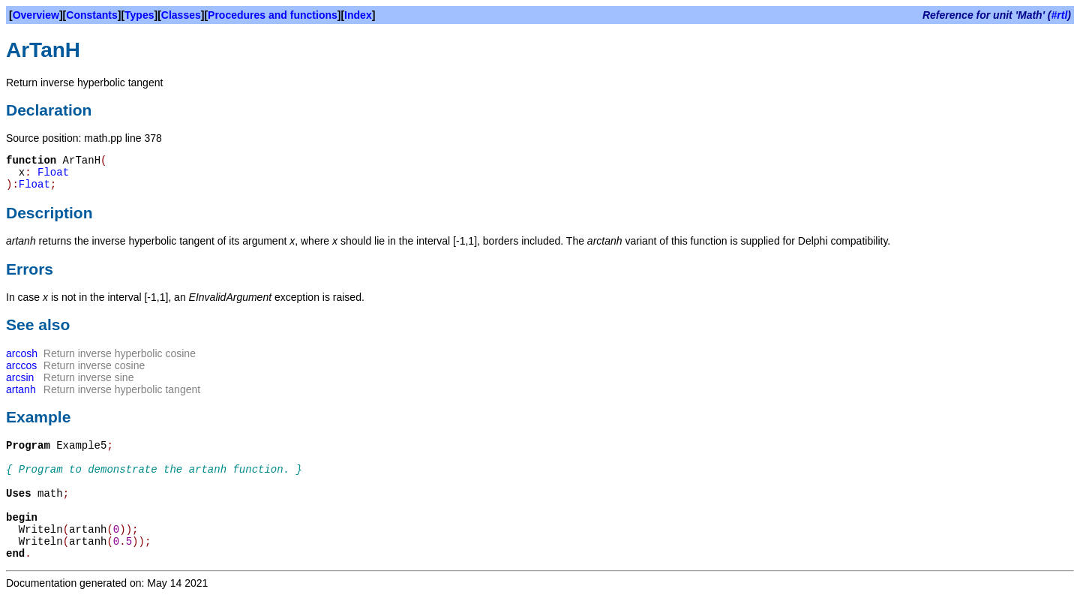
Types (139, 15)
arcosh (22, 353)
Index (358, 15)
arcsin (20, 377)
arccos (21, 365)
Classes (181, 15)
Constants (91, 15)
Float (53, 173)
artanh (21, 389)
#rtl (1060, 15)
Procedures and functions (273, 15)
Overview (36, 15)
